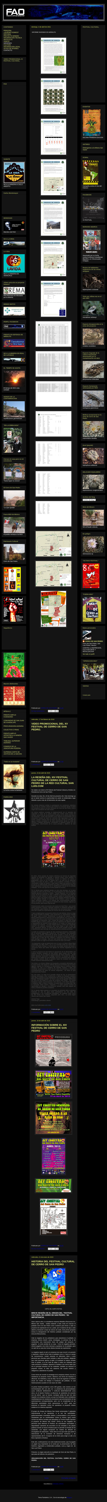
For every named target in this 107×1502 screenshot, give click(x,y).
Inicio (46, 1478)
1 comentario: (36, 764)
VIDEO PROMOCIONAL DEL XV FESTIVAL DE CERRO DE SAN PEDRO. (49, 726)
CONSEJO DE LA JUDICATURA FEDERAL (12, 747)
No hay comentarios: (38, 711)
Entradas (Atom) (58, 1484)
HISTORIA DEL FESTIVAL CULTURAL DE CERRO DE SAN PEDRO (53, 1263)
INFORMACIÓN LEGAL (12, 47)
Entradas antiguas (69, 1478)
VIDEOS (6, 41)
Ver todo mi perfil (88, 654)
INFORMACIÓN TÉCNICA (13, 38)
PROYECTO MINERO (11, 36)
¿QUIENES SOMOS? (11, 32)
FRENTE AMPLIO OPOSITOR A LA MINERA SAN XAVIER (13, 735)
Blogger (69, 1497)
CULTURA (7, 45)
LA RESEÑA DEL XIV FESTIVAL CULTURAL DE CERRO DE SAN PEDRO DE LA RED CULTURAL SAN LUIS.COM (52, 781)
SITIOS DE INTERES (11, 48)
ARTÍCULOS (8, 39)
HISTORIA (7, 34)
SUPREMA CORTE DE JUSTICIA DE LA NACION (13, 753)
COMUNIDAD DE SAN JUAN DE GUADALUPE (14, 721)
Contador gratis (86, 695)
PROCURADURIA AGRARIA (14, 726)
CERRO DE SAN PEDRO (94, 641)
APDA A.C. (7, 711)
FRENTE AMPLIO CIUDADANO (10, 716)
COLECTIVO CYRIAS (11, 730)
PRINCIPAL (8, 30)
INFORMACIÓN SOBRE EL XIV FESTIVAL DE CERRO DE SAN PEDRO (49, 1028)
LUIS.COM (47, 1005)
